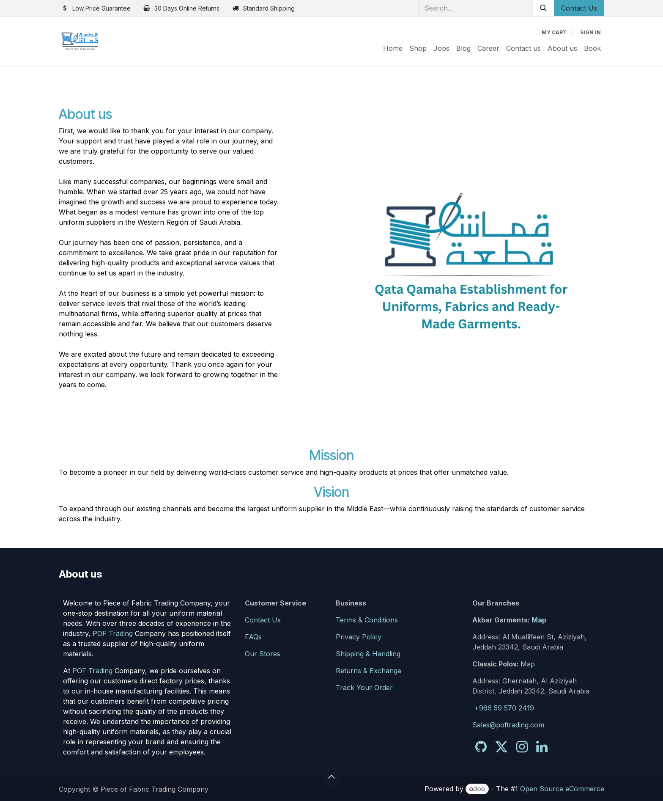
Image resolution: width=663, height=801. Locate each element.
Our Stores (262, 654)
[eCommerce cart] (554, 32)
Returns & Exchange (368, 670)
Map (538, 620)
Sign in (590, 32)
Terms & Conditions (367, 620)
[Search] (543, 8)
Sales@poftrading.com (508, 725)
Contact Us (579, 8)
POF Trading (113, 633)
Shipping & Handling (368, 654)
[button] (331, 776)
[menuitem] (393, 48)
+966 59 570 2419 (504, 708)
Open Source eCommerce (562, 788)
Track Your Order (364, 687)
